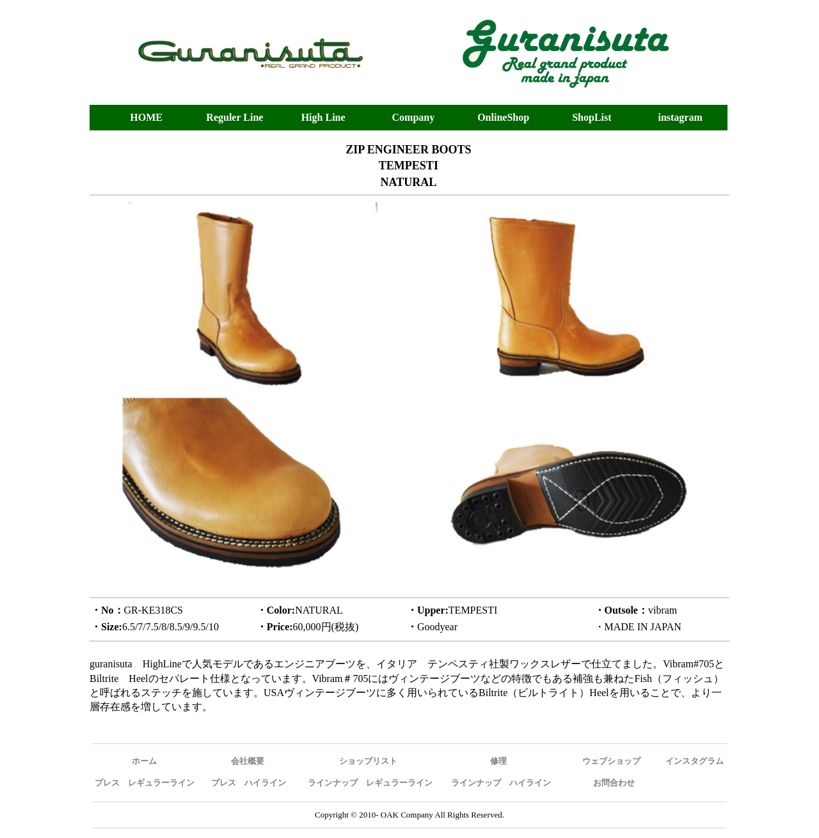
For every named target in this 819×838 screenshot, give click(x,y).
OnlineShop (503, 117)
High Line (323, 117)
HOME (146, 117)
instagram (680, 117)
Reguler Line (234, 117)
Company (413, 117)
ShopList (591, 117)
